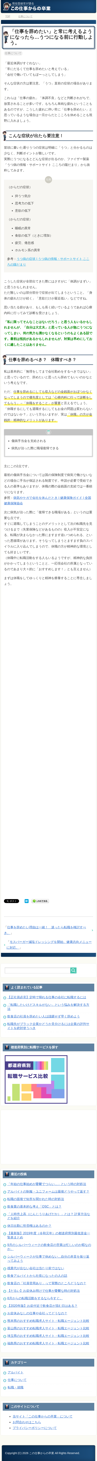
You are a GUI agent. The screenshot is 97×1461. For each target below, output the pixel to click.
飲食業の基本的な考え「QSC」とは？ (34, 1206)
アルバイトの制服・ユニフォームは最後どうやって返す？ (48, 1191)
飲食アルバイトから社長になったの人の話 (37, 1275)
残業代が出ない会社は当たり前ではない (35, 1268)
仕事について (13, 53)
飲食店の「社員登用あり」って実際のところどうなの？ (46, 1283)
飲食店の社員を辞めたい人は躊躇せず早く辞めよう (43, 1016)
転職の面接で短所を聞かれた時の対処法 (35, 1199)
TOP (7, 16)
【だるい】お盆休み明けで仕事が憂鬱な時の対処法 (43, 1290)
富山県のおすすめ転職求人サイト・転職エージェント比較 (48, 1328)
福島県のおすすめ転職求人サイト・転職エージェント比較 (48, 1343)
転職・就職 (15, 1387)
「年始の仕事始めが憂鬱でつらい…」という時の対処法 (46, 1184)
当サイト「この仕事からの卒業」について (43, 1416)
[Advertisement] (48, 743)
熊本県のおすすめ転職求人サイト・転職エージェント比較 (48, 1320)
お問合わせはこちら (27, 1422)
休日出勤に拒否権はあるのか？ (29, 1225)
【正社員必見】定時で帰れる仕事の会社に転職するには (46, 997)
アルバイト (15, 1372)
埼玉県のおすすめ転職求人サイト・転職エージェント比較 (48, 1335)
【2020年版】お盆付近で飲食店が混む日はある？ (42, 1305)
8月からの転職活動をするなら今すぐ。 (35, 1298)
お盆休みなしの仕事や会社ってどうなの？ (37, 1313)
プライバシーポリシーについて (35, 1428)
